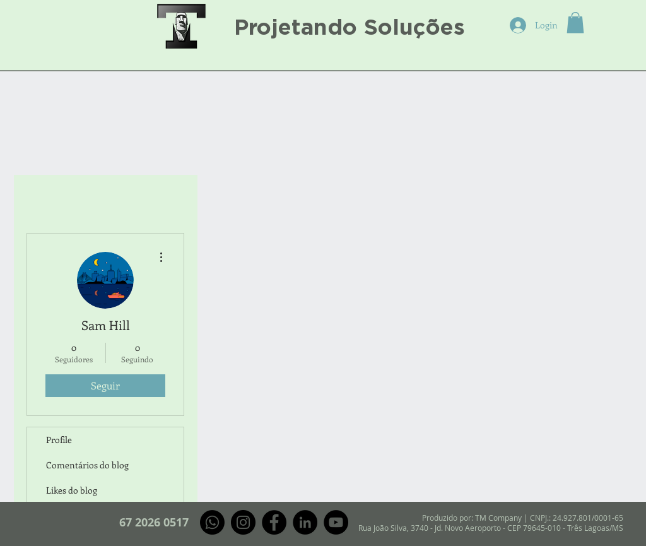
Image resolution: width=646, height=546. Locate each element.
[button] (575, 22)
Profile (59, 440)
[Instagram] (243, 522)
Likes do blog (71, 490)
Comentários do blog (87, 465)
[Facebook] (274, 522)
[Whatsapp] (212, 522)
